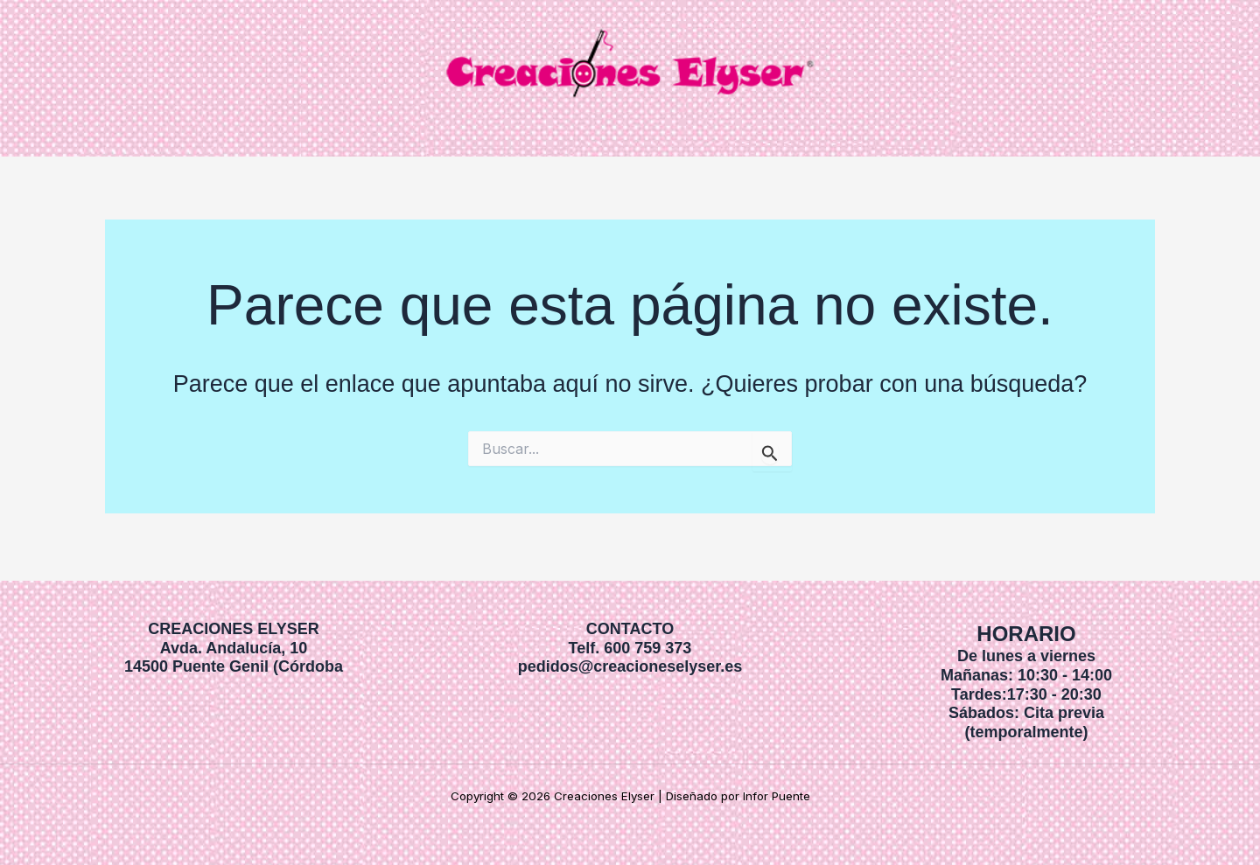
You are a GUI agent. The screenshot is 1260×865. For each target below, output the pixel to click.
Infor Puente (776, 796)
